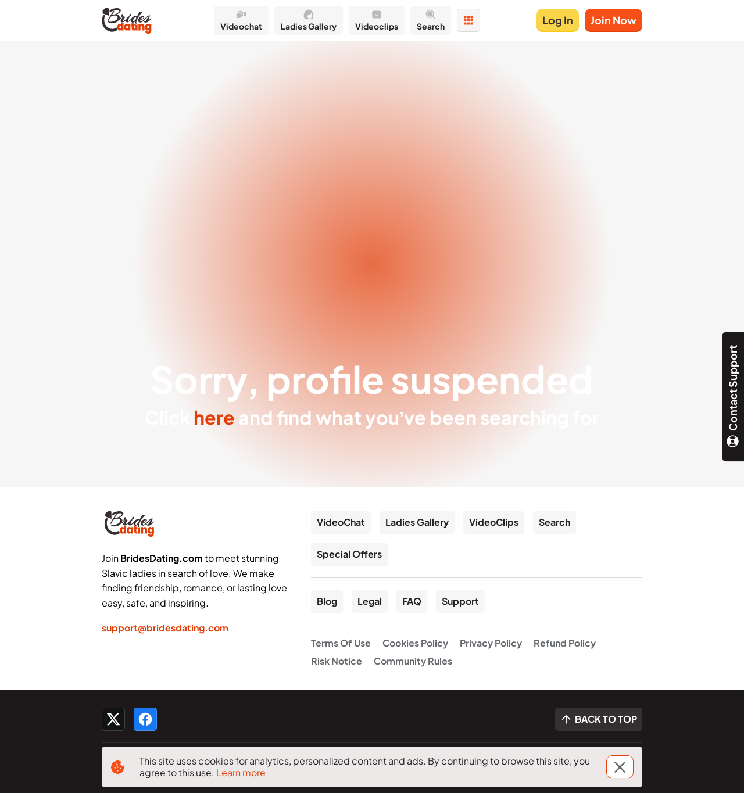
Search (554, 522)
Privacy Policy (491, 643)
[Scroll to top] (598, 719)
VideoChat (341, 522)
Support (460, 601)
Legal (369, 601)
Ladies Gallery (417, 522)
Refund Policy (565, 643)
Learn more (241, 772)
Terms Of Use (341, 643)
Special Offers (349, 554)
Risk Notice (336, 661)
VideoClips (493, 522)
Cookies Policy (415, 643)
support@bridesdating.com (165, 628)
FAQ (411, 601)
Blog (327, 601)
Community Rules (413, 661)
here (214, 417)
